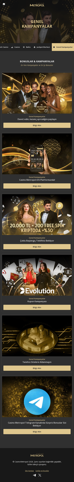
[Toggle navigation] (69, 4)
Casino (15, 47)
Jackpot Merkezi (42, 47)
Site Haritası (29, 471)
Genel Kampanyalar (63, 47)
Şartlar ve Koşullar (42, 471)
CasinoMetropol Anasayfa (4, 4)
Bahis (27, 47)
